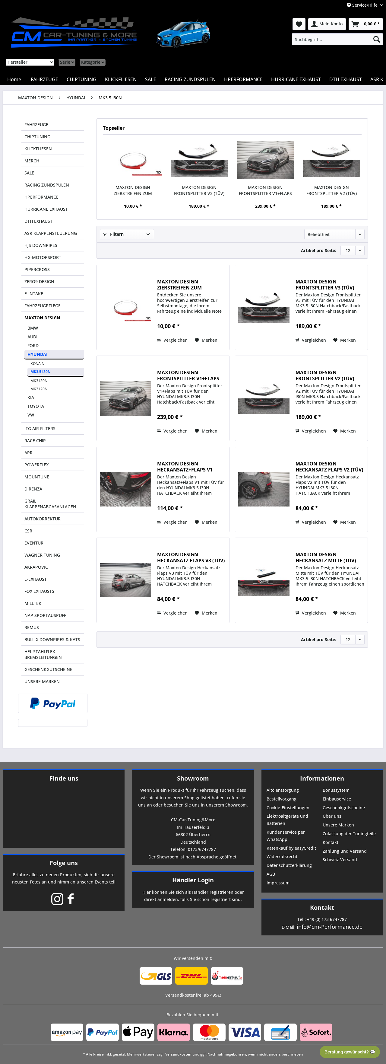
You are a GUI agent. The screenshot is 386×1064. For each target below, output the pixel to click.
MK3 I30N (38, 380)
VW (30, 415)
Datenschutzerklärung (289, 865)
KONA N (37, 363)
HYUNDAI (37, 354)
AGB (271, 874)
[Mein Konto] (327, 24)
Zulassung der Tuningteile (349, 833)
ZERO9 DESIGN (39, 281)
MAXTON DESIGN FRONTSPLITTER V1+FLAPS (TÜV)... (265, 190)
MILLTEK (32, 603)
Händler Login (193, 880)
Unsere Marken (338, 825)
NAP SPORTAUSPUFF (45, 615)
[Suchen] (376, 39)
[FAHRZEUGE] (44, 79)
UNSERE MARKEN (42, 681)
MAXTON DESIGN (42, 318)
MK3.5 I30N (40, 371)
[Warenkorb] (366, 24)
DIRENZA (33, 489)
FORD (33, 345)
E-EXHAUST (35, 579)
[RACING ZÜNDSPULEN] (190, 79)
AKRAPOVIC (36, 567)
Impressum (278, 883)
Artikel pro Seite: (318, 250)
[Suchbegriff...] (337, 39)
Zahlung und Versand (345, 851)
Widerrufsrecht (282, 856)
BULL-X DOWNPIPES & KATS (52, 639)
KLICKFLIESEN (38, 149)
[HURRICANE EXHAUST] (296, 79)
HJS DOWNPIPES (40, 245)
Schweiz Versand (340, 859)
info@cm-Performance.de (329, 926)
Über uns (332, 816)
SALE (29, 173)
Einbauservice (337, 799)
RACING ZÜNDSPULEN (46, 185)
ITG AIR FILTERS (39, 428)
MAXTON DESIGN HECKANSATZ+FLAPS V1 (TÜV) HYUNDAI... (185, 467)
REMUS (31, 627)
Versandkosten (178, 1054)
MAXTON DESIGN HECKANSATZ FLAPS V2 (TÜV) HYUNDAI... (329, 467)
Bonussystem (336, 790)
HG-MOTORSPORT (42, 257)
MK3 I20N (38, 388)
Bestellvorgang (281, 799)
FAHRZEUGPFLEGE (42, 305)
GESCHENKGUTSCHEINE (48, 669)
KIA (30, 397)
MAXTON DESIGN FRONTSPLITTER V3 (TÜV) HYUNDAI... (199, 190)
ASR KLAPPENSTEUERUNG (50, 233)
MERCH (31, 161)
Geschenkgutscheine (344, 807)
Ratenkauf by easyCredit (291, 848)
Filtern (113, 234)
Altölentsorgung (283, 790)
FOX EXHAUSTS (39, 591)
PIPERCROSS (37, 269)
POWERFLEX (36, 465)
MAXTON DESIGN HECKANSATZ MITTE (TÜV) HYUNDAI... (326, 557)
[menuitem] (337, 39)
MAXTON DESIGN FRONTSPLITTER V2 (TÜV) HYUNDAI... (331, 190)
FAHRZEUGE (36, 124)
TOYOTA (35, 406)
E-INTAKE (33, 293)
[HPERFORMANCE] (243, 79)
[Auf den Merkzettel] (206, 340)
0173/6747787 (202, 849)
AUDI (32, 337)
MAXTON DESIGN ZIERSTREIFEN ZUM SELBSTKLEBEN (133, 190)
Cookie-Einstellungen (288, 807)
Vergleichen (172, 340)
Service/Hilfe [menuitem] (363, 5)
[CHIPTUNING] (81, 79)
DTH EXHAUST (38, 221)
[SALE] (150, 79)
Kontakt (330, 842)
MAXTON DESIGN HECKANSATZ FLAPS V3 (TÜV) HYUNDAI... (191, 557)
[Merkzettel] (299, 24)
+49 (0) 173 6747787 (327, 919)
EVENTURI (34, 543)
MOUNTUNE (36, 477)
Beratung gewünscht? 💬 (349, 1052)
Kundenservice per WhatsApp (286, 835)
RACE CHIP (35, 440)
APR (28, 452)
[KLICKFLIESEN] (121, 79)
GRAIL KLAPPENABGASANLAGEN (50, 504)
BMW (32, 328)
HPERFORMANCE (41, 197)
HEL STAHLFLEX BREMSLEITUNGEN (43, 654)
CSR (28, 531)
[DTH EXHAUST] (345, 79)
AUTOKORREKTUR (42, 519)
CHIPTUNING (37, 136)
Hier (146, 892)
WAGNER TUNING (42, 555)
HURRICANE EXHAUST (46, 209)
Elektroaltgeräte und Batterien (287, 819)
